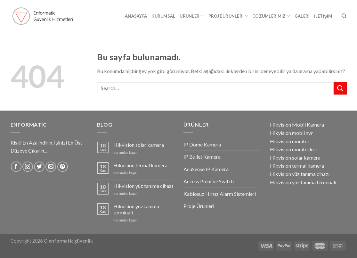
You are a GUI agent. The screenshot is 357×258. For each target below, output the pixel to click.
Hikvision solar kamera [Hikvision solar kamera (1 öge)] (295, 157)
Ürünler (192, 16)
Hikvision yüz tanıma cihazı (143, 186)
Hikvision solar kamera (138, 145)
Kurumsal (163, 16)
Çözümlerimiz (271, 16)
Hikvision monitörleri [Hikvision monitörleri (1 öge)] (293, 149)
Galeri (302, 16)
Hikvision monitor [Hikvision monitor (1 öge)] (290, 141)
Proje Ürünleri (228, 16)
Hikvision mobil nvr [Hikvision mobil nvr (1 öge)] (291, 133)
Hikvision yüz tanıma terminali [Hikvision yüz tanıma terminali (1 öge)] (303, 182)
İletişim (323, 16)
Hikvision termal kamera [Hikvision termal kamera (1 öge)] (297, 165)
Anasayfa (136, 16)
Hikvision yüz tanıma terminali (136, 209)
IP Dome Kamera (202, 144)
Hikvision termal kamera (140, 165)
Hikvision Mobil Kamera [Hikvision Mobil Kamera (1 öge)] (297, 124)
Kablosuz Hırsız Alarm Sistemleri (219, 194)
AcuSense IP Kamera (206, 169)
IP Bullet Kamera (202, 157)
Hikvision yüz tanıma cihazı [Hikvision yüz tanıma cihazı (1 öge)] (299, 174)
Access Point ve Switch (208, 181)
